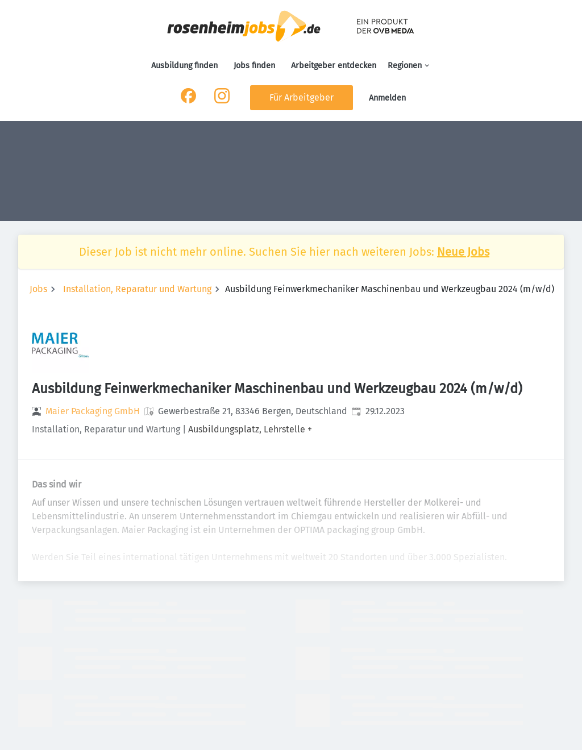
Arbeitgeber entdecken (333, 65)
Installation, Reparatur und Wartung (137, 289)
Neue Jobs (463, 252)
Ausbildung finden (184, 65)
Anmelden (387, 98)
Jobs (38, 289)
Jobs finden (254, 65)
